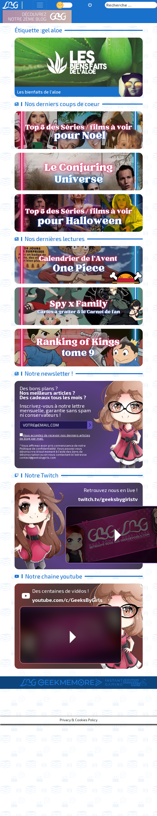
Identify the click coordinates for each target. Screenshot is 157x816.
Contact (136, 708)
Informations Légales (101, 708)
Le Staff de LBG (59, 708)
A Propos (28, 708)
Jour (61, 5)
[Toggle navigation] (40, 5)
